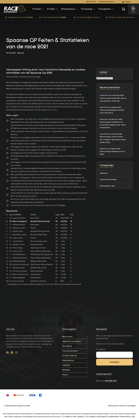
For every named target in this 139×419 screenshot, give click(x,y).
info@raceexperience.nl (106, 1)
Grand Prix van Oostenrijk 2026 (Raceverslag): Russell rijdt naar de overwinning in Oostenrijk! (115, 98)
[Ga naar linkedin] (12, 353)
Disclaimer (75, 370)
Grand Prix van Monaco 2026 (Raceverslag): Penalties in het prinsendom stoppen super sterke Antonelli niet (115, 124)
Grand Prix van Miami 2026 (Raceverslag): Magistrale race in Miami (115, 151)
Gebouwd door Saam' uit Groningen (121, 406)
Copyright (75, 365)
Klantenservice (75, 360)
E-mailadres (100, 349)
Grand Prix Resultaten (115, 179)
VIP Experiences (69, 9)
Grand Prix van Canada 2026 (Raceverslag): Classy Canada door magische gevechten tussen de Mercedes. (115, 138)
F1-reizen (52, 9)
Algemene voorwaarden (75, 341)
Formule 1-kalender (75, 355)
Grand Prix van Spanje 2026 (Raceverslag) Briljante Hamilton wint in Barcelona (115, 110)
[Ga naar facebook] (7, 353)
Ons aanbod (75, 346)
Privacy (75, 375)
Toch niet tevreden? (75, 351)
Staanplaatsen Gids (115, 186)
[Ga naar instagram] (16, 353)
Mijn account (75, 336)
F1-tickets (38, 9)
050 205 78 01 (91, 1)
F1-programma (106, 9)
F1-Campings (88, 9)
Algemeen (115, 173)
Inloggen (126, 2)
